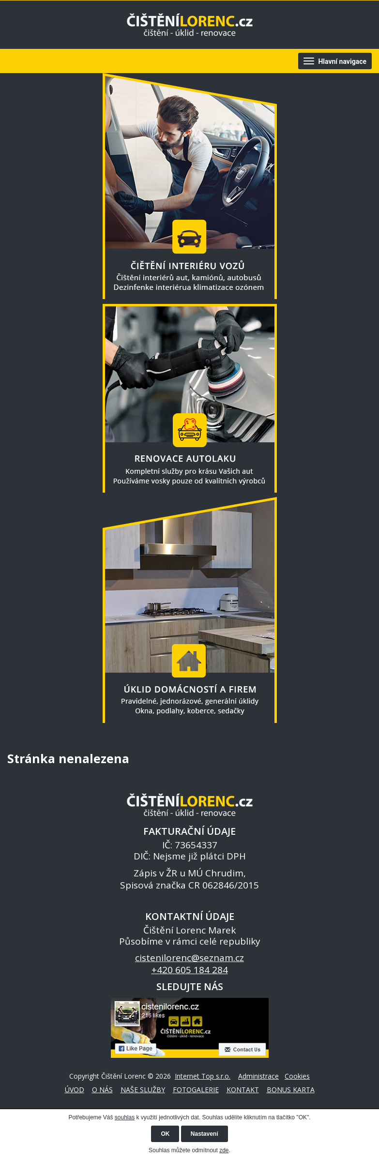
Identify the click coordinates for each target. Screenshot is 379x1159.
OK (165, 1133)
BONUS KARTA (291, 1089)
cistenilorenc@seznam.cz (189, 957)
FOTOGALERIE (196, 1089)
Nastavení (204, 1133)
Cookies (297, 1076)
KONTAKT (243, 1089)
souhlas (125, 1117)
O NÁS (102, 1089)
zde (223, 1150)
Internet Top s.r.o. (202, 1076)
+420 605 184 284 (190, 969)
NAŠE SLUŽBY (143, 1089)
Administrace (258, 1076)
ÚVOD (14, 740)
